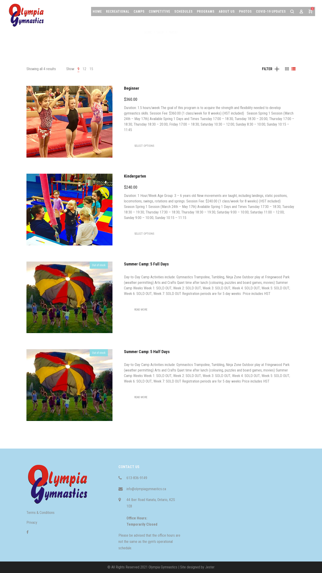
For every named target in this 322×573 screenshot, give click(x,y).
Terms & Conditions (40, 512)
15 (91, 69)
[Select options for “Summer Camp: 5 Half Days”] (141, 397)
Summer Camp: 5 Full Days (146, 264)
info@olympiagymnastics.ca (146, 489)
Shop (160, 32)
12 (84, 69)
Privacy (31, 522)
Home (148, 32)
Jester (210, 567)
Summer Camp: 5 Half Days (147, 351)
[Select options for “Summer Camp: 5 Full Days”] (141, 309)
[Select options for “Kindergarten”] (144, 233)
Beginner (131, 88)
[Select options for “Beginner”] (144, 146)
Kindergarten (135, 176)
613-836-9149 (136, 478)
